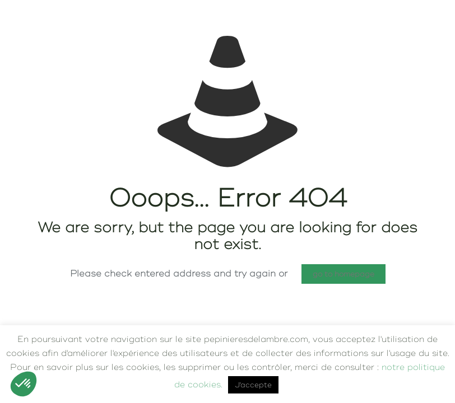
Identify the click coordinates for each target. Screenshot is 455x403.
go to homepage (343, 274)
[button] (23, 384)
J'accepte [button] (253, 385)
